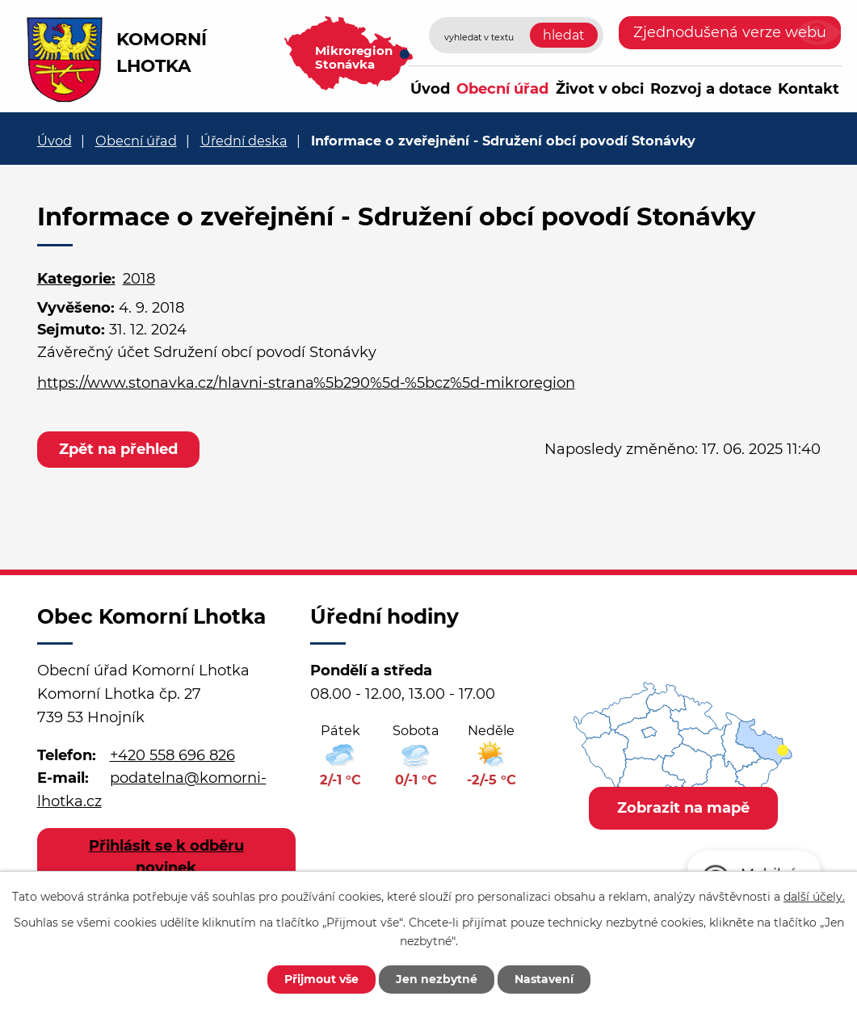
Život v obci (600, 89)
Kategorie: (76, 279)
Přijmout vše (321, 979)
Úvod (430, 89)
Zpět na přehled (118, 449)
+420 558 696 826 (172, 755)
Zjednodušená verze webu (729, 32)
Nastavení (544, 979)
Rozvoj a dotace (710, 89)
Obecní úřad (502, 89)
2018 (139, 279)
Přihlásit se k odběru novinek (166, 857)
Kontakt (808, 89)
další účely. (814, 896)
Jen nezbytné (436, 979)
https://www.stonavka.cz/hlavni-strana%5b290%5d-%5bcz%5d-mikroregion (306, 383)
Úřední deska (244, 140)
